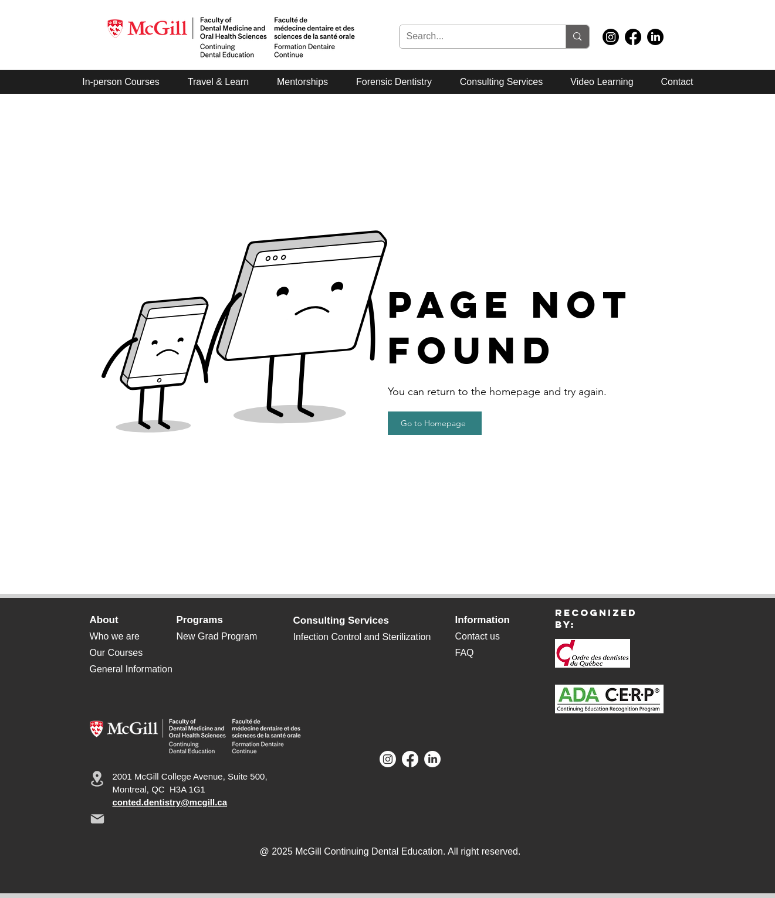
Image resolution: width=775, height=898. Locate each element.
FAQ (464, 653)
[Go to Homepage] (435, 423)
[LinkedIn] (655, 37)
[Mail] (97, 818)
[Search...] (474, 36)
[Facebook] (633, 37)
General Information (131, 669)
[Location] (97, 779)
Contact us (477, 636)
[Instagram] (611, 37)
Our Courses (116, 653)
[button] (501, 82)
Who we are (115, 636)
